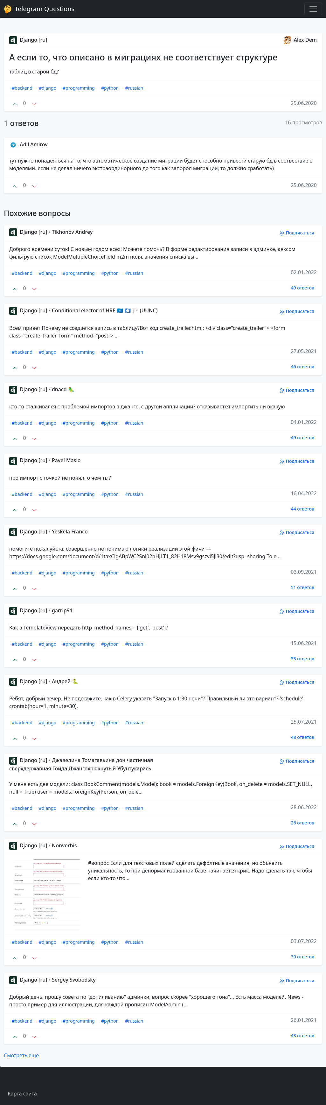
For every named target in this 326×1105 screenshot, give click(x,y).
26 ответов (302, 823)
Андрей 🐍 (65, 681)
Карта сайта (22, 1093)
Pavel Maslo (66, 460)
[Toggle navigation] (313, 9)
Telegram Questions (39, 8)
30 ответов (302, 957)
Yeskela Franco (70, 531)
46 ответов (302, 367)
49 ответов (302, 288)
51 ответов (302, 587)
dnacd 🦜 (63, 389)
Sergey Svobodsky (74, 979)
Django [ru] (28, 39)
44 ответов (302, 509)
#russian (134, 88)
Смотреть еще (21, 1055)
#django (47, 88)
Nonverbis (64, 845)
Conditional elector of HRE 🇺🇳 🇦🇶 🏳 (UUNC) (105, 310)
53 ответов (302, 659)
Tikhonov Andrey (72, 231)
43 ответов (302, 1035)
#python (110, 88)
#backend (22, 88)
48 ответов (302, 737)
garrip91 (62, 610)
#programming (79, 88)
